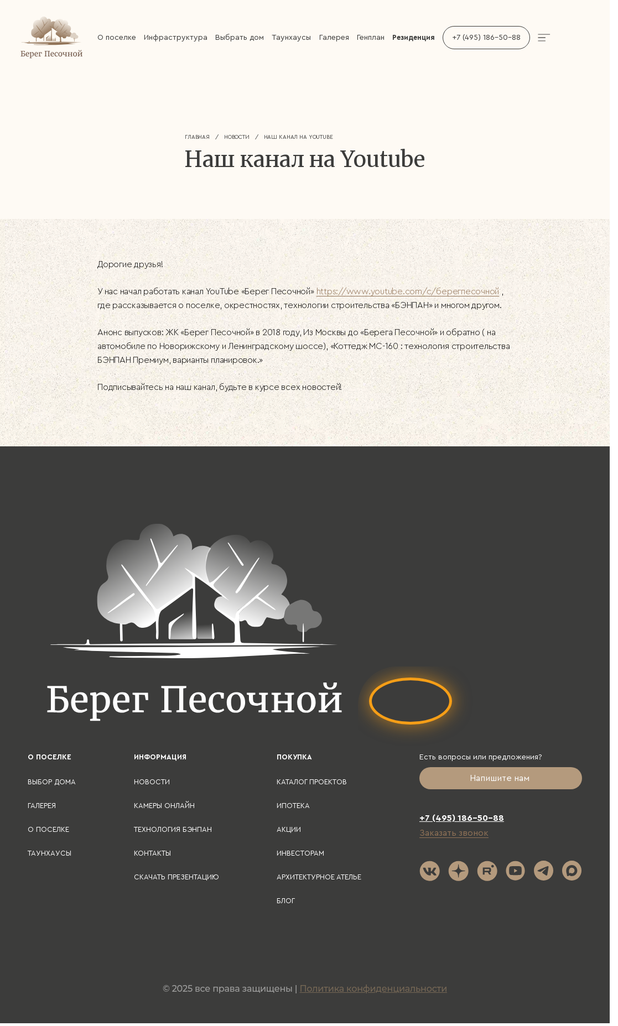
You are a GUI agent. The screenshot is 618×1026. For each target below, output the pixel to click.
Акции (289, 829)
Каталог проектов (312, 781)
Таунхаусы (291, 37)
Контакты (152, 853)
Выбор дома (52, 781)
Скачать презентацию (176, 877)
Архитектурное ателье (319, 877)
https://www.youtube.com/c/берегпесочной (408, 291)
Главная (197, 137)
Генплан (371, 37)
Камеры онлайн (164, 805)
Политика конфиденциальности (373, 988)
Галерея (334, 37)
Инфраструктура (175, 37)
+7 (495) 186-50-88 (486, 37)
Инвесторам (300, 853)
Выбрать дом (239, 37)
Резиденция (413, 37)
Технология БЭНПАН (173, 829)
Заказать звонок (454, 833)
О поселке (116, 37)
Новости (237, 137)
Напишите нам (501, 778)
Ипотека (293, 805)
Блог (286, 900)
